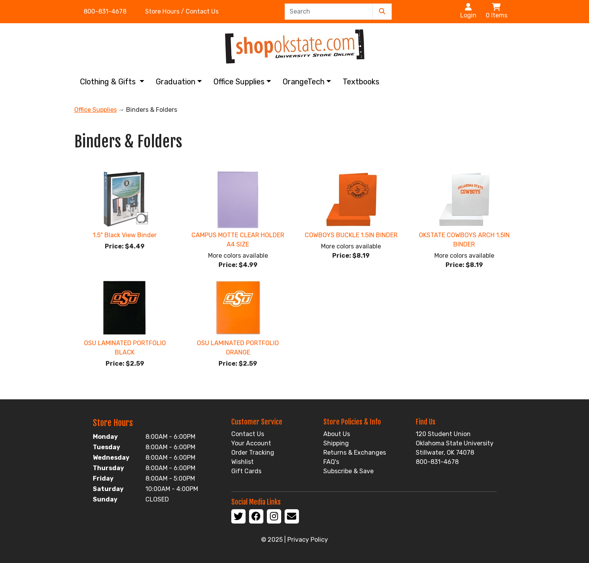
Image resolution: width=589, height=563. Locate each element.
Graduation (175, 81)
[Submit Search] (382, 11)
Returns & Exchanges (354, 452)
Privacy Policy (307, 539)
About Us (336, 434)
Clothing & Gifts (109, 81)
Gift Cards (246, 471)
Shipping (336, 443)
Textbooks (361, 81)
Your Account (251, 443)
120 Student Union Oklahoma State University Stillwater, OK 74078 (454, 443)
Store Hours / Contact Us (182, 11)
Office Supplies (239, 81)
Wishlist (242, 461)
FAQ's (331, 461)
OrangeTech (303, 81)
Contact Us (247, 434)
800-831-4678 (105, 11)
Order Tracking (252, 452)
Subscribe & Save (348, 471)
